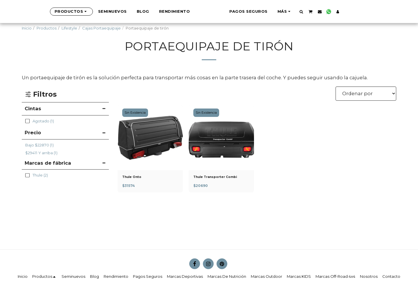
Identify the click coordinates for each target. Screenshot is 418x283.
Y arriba (41, 152)
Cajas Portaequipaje (101, 28)
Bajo (39, 145)
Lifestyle (69, 28)
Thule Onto (134, 177)
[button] (321, 12)
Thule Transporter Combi (220, 177)
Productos (47, 28)
